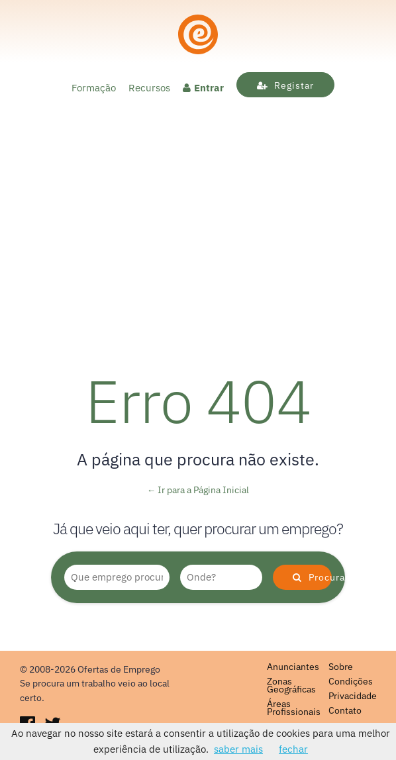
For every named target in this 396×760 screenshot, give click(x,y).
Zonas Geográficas (291, 685)
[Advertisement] (198, 259)
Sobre (340, 667)
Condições (350, 681)
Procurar (312, 577)
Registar (285, 85)
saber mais (238, 749)
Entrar (203, 87)
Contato (345, 710)
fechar (293, 749)
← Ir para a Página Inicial (198, 490)
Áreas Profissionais (294, 708)
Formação (94, 87)
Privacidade (352, 696)
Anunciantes (293, 667)
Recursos (149, 87)
